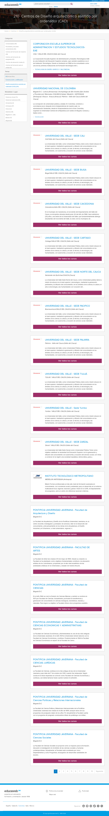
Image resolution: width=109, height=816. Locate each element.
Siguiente (99, 771)
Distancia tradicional (13, 100)
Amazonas (10, 103)
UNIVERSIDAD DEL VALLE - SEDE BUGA (65, 169)
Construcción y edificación (14, 80)
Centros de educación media (15, 62)
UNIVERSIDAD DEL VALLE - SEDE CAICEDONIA (69, 203)
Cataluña (14, 806)
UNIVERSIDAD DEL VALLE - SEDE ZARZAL (66, 442)
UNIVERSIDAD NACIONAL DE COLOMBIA (54, 88)
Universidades (11, 44)
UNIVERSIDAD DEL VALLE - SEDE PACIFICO (67, 305)
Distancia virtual (12, 97)
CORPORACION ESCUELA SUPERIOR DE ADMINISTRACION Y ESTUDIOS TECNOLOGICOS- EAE (59, 47)
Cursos (50, 6)
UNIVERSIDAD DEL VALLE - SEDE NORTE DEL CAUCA (73, 271)
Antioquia (10, 106)
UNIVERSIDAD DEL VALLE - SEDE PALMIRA (67, 339)
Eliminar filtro (10, 76)
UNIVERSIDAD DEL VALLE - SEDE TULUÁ (66, 374)
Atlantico (9, 112)
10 (92, 771)
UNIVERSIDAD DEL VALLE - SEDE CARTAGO (68, 237)
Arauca (9, 109)
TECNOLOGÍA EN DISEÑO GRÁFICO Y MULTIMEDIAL (52, 69)
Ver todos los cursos (67, 75)
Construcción (39, 117)
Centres (102, 0)
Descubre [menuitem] (95, 5)
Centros (56, 6)
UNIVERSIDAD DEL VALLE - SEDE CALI (65, 135)
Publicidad (85, 791)
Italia (27, 806)
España (8, 806)
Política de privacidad (56, 791)
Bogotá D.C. (10, 115)
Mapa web (52, 794)
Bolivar (9, 118)
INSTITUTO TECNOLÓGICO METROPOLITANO (69, 476)
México (31, 806)
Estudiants (95, 0)
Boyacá (9, 120)
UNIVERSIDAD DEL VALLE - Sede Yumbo (66, 408)
